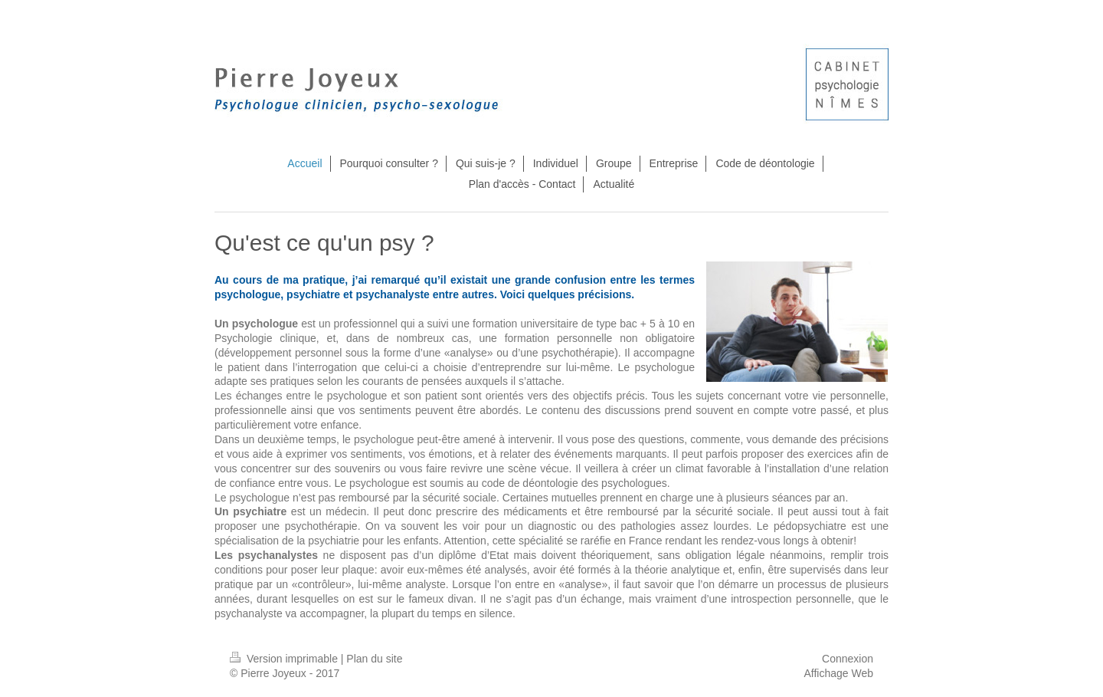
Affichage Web (838, 673)
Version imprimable (285, 659)
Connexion (847, 659)
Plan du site (374, 659)
